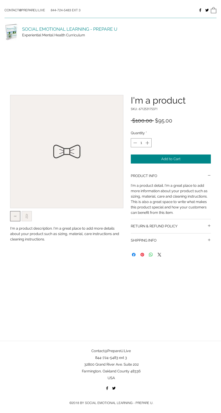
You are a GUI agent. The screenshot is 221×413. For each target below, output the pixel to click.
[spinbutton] (141, 142)
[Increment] (148, 142)
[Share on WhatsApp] (151, 254)
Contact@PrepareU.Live (111, 351)
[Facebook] (200, 10)
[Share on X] (159, 254)
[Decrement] (134, 142)
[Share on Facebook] (133, 254)
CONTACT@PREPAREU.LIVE (25, 10)
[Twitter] (207, 10)
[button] (213, 10)
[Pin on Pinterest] (142, 254)
